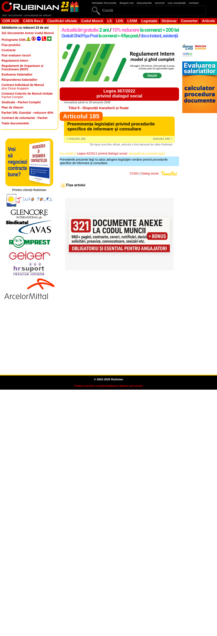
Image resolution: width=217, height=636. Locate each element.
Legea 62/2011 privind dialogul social (102, 153)
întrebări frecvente (104, 3)
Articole (208, 21)
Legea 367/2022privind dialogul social (119, 93)
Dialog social (149, 173)
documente (144, 3)
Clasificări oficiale (62, 21)
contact (194, 3)
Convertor (189, 21)
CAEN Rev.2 (33, 21)
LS (109, 21)
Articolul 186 (161, 138)
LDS (119, 21)
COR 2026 (10, 21)
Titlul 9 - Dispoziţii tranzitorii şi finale (98, 108)
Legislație (149, 21)
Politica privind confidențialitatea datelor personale (108, 385)
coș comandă (177, 3)
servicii (160, 3)
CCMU (134, 173)
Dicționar (169, 21)
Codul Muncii (92, 21)
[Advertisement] (112, 337)
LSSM (132, 21)
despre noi (126, 3)
